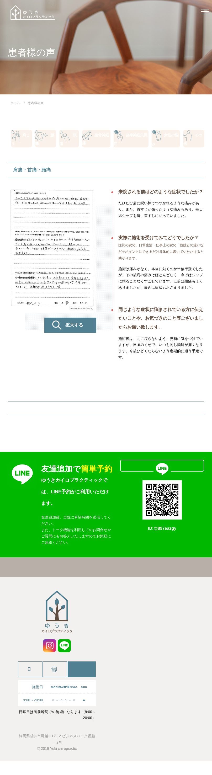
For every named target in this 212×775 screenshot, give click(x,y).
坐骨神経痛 (97, 140)
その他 (192, 140)
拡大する (74, 330)
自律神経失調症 (131, 140)
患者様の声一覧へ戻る (106, 415)
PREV (62, 415)
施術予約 (54, 683)
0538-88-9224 (30, 683)
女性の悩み (164, 140)
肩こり (21, 140)
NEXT (150, 415)
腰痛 (46, 140)
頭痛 (70, 140)
